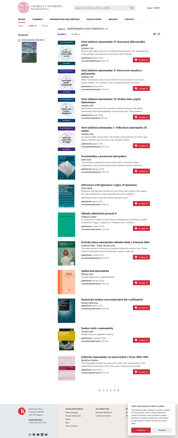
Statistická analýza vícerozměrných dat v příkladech (112, 299)
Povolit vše (141, 430)
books (21, 19)
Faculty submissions (73, 416)
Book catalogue (72, 412)
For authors (94, 19)
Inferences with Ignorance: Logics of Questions (109, 185)
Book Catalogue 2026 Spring (33, 51)
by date (62, 34)
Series (45, 25)
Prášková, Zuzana (88, 216)
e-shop (141, 60)
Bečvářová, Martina (89, 360)
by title (76, 34)
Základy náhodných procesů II (99, 213)
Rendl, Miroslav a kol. (106, 245)
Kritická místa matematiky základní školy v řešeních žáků (115, 242)
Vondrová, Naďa (88, 245)
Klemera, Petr (87, 274)
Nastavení (162, 430)
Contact (129, 19)
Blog (67, 422)
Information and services (65, 19)
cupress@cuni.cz (36, 419)
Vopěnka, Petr (87, 48)
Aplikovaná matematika (95, 270)
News (21, 25)
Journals (37, 19)
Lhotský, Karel (87, 331)
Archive (113, 19)
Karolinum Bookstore (104, 412)
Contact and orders (103, 416)
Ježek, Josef (86, 159)
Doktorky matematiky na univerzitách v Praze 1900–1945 (114, 357)
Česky (149, 8)
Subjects (32, 25)
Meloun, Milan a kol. (89, 302)
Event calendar (71, 426)
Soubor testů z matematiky (97, 328)
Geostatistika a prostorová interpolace (103, 156)
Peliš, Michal (86, 188)
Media (68, 419)
